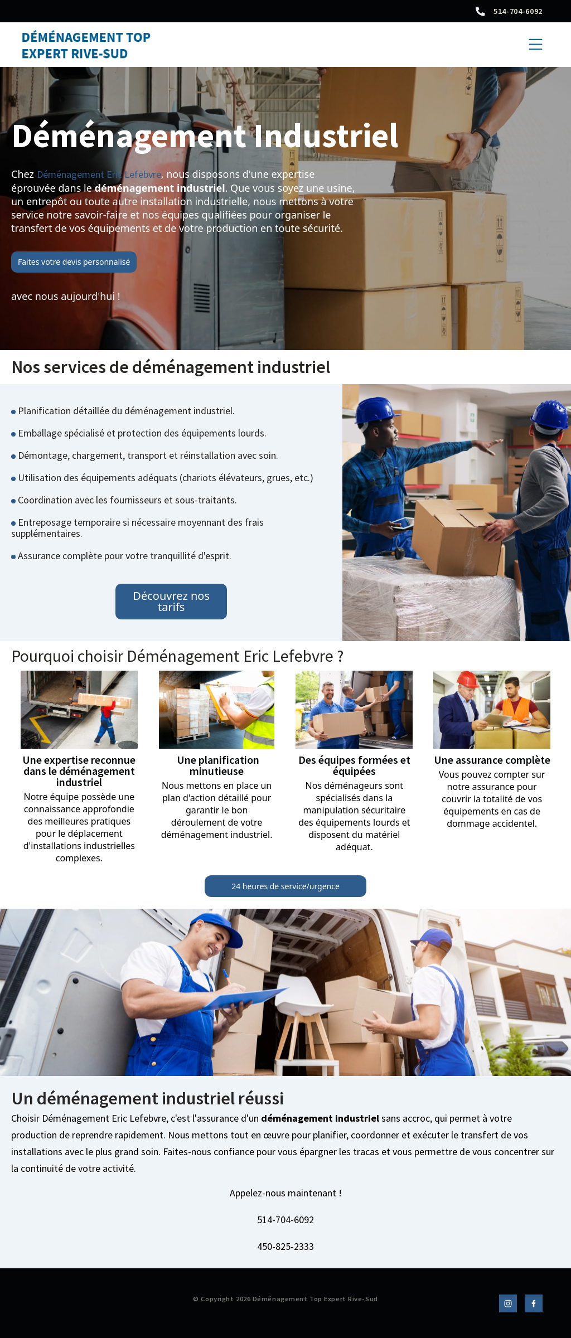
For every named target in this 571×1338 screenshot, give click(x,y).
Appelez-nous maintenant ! (286, 1193)
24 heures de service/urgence (285, 886)
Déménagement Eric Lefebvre (99, 174)
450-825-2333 (285, 1247)
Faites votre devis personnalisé (74, 261)
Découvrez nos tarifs (171, 601)
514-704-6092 (518, 11)
